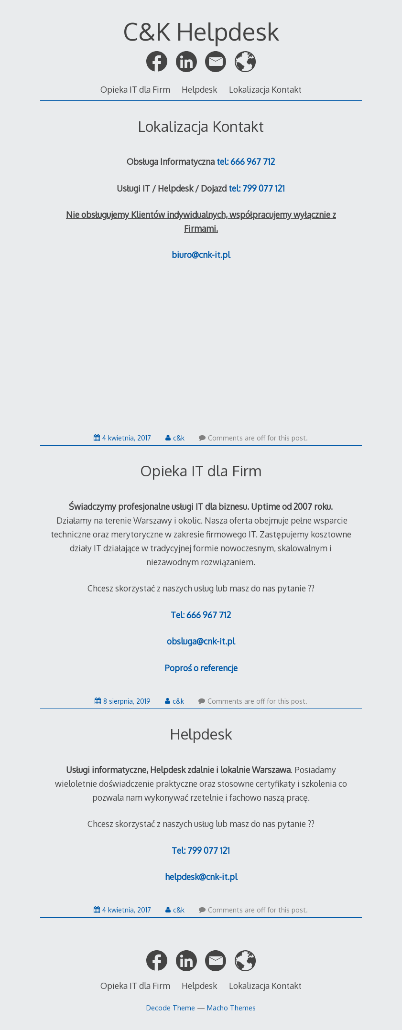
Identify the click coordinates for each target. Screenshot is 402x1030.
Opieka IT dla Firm (135, 89)
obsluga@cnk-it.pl (201, 641)
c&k (175, 438)
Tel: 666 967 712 (201, 615)
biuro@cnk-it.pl (201, 254)
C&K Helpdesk (201, 31)
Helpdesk (199, 89)
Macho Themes (231, 1007)
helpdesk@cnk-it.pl (201, 876)
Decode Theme (170, 1007)
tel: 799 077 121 (256, 188)
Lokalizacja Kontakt (265, 89)
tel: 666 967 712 (246, 161)
